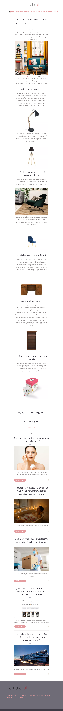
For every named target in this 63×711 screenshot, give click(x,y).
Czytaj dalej (20, 480)
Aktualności (14, 11)
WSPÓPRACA (10, 695)
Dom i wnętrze (38, 11)
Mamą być (51, 11)
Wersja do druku (31, 427)
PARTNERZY (25, 695)
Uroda (32, 11)
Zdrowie (28, 11)
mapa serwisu (20, 697)
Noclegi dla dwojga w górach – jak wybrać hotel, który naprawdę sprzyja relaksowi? (31, 637)
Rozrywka (46, 11)
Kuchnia (23, 11)
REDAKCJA (32, 695)
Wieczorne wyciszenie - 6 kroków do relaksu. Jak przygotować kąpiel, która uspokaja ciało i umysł (31, 490)
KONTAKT (17, 695)
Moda (19, 11)
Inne (55, 11)
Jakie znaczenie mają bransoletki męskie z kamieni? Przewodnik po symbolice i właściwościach (31, 591)
